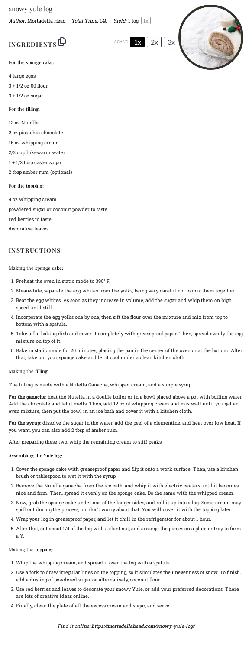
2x (154, 42)
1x (137, 42)
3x (171, 42)
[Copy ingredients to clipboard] (62, 41)
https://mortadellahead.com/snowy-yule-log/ (142, 626)
